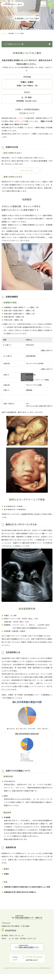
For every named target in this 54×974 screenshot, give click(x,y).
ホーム (3, 33)
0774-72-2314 (34, 956)
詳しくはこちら (27, 170)
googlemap (10, 930)
